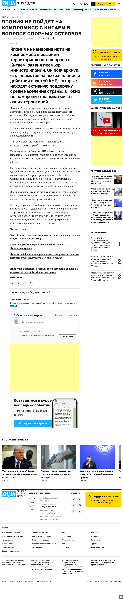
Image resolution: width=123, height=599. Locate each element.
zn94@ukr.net (53, 513)
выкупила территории (47, 191)
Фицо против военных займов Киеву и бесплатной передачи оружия (101, 203)
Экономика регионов (10, 551)
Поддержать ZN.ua (106, 4)
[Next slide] (119, 10)
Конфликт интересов (40, 540)
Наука (64, 533)
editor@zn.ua (53, 519)
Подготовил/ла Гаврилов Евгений (30, 292)
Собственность (97, 547)
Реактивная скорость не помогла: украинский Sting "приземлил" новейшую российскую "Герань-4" (102, 261)
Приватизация (8, 547)
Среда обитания (68, 540)
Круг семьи (95, 540)
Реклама (31, 502)
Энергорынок (7, 544)
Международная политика (12, 536)
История (94, 536)
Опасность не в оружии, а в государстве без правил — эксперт (102, 191)
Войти (86, 4)
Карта (30, 510)
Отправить (68, 337)
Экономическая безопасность (44, 544)
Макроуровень (8, 540)
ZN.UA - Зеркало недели (106, 130)
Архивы (31, 498)
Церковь (65, 544)
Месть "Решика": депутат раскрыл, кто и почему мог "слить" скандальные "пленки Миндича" (102, 276)
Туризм (94, 544)
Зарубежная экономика (41, 536)
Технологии (66, 536)
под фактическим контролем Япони (54, 167)
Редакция (32, 506)
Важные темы (9, 10)
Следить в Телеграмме (32, 423)
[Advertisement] (44, 368)
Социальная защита (40, 533)
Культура (65, 547)
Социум (94, 533)
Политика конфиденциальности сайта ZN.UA (103, 581)
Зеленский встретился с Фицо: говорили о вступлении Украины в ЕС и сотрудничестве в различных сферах (102, 217)
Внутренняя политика (11, 533)
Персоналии (37, 547)
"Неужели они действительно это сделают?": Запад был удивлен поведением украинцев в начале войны (101, 244)
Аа (93, 4)
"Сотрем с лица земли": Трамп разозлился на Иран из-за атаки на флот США (102, 180)
